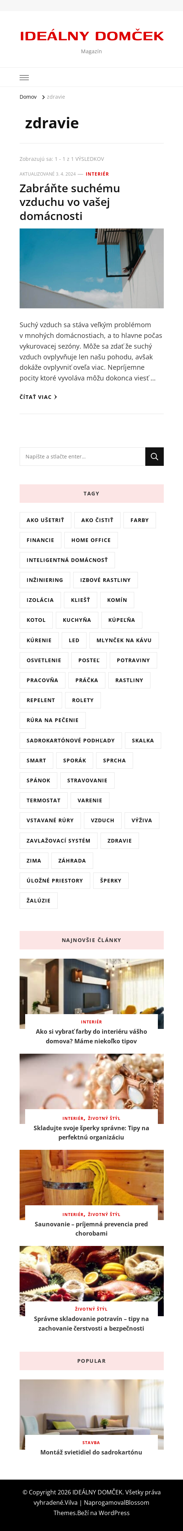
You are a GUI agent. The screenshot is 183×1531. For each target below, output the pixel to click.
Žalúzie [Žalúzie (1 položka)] (39, 900)
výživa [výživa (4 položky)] (142, 820)
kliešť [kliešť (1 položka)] (80, 599)
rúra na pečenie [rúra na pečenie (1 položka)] (53, 720)
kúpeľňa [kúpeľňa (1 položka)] (121, 619)
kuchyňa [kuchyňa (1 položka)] (77, 619)
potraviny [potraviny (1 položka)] (133, 660)
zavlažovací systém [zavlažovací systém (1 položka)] (59, 840)
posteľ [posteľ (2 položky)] (89, 660)
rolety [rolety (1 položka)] (83, 700)
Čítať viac (38, 396)
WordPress (114, 1513)
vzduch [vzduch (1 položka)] (103, 820)
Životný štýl (104, 1118)
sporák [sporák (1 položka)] (74, 760)
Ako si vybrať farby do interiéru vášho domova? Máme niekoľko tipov (91, 1036)
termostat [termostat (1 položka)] (44, 800)
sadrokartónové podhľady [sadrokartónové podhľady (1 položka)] (71, 740)
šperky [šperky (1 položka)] (111, 880)
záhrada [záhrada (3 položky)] (72, 860)
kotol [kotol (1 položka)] (36, 619)
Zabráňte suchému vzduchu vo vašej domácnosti (70, 201)
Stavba (91, 1442)
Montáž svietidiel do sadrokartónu (91, 1452)
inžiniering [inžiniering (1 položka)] (45, 579)
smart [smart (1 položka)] (36, 760)
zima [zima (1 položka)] (34, 860)
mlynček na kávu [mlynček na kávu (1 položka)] (124, 640)
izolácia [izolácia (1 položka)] (40, 599)
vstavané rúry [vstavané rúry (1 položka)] (50, 820)
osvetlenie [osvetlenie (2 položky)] (44, 660)
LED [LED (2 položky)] (74, 640)
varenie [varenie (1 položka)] (90, 800)
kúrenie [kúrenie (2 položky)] (39, 640)
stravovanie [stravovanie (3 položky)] (87, 780)
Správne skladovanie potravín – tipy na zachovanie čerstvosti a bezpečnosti (91, 1323)
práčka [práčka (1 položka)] (86, 680)
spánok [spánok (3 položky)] (38, 780)
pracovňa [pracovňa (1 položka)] (42, 680)
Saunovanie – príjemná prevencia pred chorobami (91, 1229)
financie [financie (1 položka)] (40, 539)
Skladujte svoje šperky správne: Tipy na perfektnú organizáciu (91, 1133)
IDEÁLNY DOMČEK (92, 35)
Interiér (97, 174)
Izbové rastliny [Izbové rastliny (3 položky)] (105, 579)
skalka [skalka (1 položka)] (143, 740)
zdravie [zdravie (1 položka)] (120, 840)
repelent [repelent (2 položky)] (41, 700)
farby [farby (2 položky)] (140, 520)
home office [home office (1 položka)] (91, 539)
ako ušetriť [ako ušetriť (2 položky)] (45, 520)
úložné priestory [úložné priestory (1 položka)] (55, 880)
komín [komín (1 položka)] (117, 599)
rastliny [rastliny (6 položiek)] (129, 680)
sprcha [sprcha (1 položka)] (114, 760)
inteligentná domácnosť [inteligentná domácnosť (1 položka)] (67, 559)
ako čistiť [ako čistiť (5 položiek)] (97, 520)
